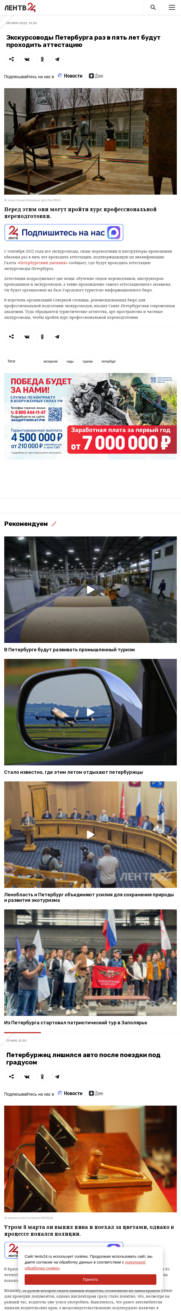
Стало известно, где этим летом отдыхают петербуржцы (73, 772)
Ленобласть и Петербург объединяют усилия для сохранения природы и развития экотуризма (89, 897)
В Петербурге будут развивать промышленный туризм (69, 650)
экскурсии (50, 361)
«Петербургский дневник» (42, 262)
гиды (70, 361)
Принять (90, 1279)
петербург (109, 361)
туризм (88, 361)
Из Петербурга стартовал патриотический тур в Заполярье (75, 1023)
